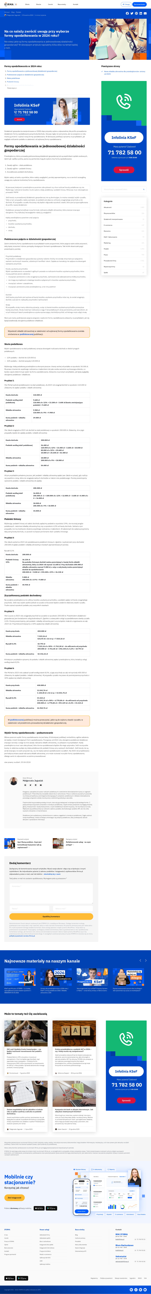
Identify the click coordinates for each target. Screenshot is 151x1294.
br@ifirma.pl (119, 1250)
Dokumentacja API (80, 1251)
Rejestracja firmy (109, 267)
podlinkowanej (27, 334)
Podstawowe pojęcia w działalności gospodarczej (25, 75)
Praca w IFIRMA (9, 1241)
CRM (41, 1261)
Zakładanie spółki (45, 1238)
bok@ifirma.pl (120, 1239)
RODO (140, 1278)
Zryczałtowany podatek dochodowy (20, 85)
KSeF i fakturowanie (110, 237)
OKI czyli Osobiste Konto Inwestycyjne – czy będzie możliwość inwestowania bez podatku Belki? (24, 1051)
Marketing (107, 243)
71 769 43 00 (140, 1261)
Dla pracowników (109, 213)
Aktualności (108, 207)
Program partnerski (10, 1254)
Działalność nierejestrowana (113, 219)
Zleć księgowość (14, 1197)
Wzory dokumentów (81, 1245)
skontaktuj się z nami (52, 874)
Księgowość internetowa (47, 1248)
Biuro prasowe (8, 1248)
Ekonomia (107, 231)
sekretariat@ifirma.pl (122, 1261)
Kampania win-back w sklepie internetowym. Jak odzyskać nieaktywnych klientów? (74, 1110)
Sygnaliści (133, 1278)
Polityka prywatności (106, 1278)
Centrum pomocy (80, 1238)
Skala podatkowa (13, 78)
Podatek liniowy (13, 82)
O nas (6, 1235)
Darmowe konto (139, 4)
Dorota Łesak (12, 1073)
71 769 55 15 (140, 1239)
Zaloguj (126, 4)
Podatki (106, 249)
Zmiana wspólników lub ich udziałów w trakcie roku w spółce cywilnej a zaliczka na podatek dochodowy (25, 1111)
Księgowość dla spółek (46, 1245)
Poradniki (78, 1241)
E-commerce (108, 225)
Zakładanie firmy (45, 1235)
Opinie (6, 1245)
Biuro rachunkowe (45, 1241)
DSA (145, 1278)
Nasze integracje (80, 1248)
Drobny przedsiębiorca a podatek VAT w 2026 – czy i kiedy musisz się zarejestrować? (73, 1050)
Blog (76, 1235)
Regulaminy (94, 1278)
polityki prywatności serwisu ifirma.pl (22, 936)
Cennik (6, 1238)
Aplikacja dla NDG (45, 1258)
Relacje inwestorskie (121, 1278)
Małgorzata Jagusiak (12, 15)
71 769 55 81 (140, 1250)
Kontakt (6, 1251)
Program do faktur (45, 1251)
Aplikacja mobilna (45, 1264)
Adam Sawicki (61, 1129)
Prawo (106, 255)
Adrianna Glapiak (62, 1073)
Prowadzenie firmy (110, 261)
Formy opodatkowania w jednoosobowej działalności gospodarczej (32, 71)
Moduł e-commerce (45, 1254)
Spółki (106, 272)
